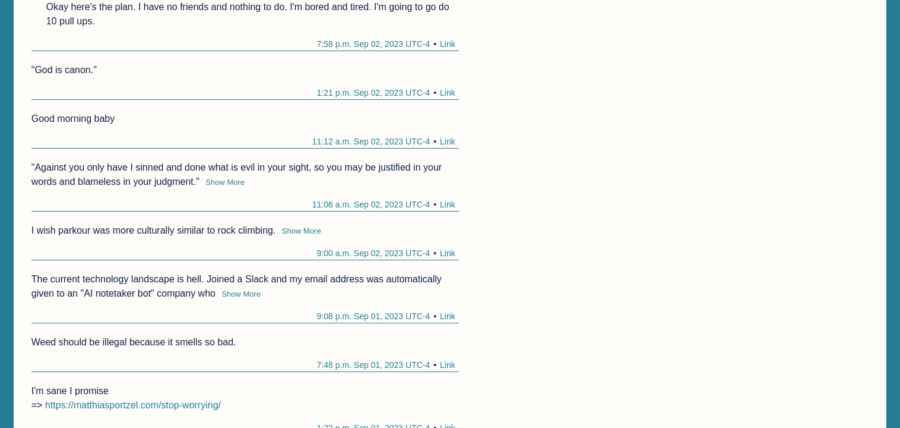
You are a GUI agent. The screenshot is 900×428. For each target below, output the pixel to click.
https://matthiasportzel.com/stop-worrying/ (133, 405)
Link (447, 44)
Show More (225, 182)
